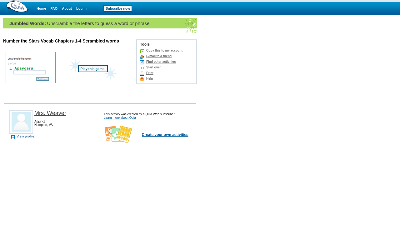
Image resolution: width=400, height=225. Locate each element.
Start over (153, 67)
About (67, 8)
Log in (81, 8)
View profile (25, 136)
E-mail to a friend (159, 56)
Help (149, 78)
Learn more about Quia (120, 117)
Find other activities (161, 61)
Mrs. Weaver (50, 113)
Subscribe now (118, 8)
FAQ (54, 8)
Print (149, 73)
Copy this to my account (164, 50)
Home (41, 8)
